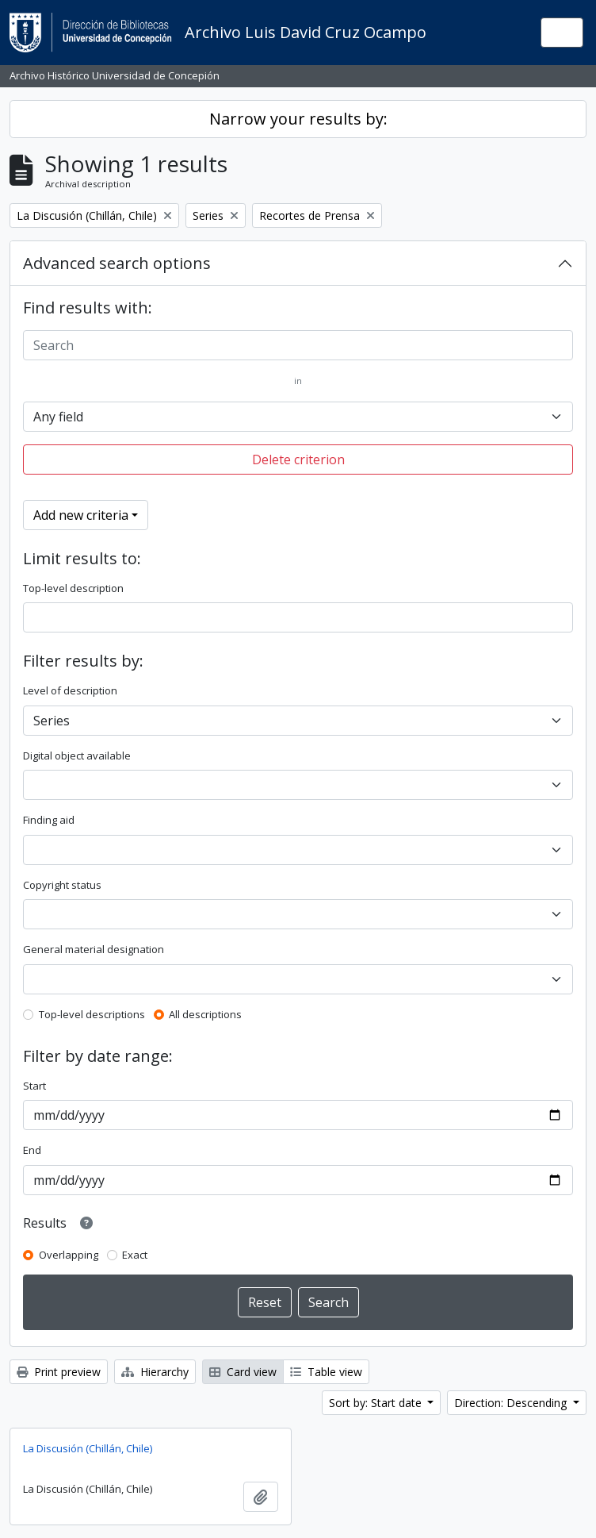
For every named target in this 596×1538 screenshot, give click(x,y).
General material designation (93, 949)
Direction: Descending (512, 1402)
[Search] (298, 345)
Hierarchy (155, 1371)
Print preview (59, 1371)
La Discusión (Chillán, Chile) (87, 1448)
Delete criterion (298, 459)
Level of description (70, 690)
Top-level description (73, 588)
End (32, 1150)
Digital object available (77, 755)
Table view (326, 1371)
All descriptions (205, 1014)
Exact (134, 1255)
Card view (243, 1371)
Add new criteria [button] (80, 515)
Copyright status (62, 885)
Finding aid (48, 820)
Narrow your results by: (298, 118)
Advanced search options (117, 263)
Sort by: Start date (377, 1402)
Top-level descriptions (92, 1014)
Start (34, 1086)
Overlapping (68, 1255)
